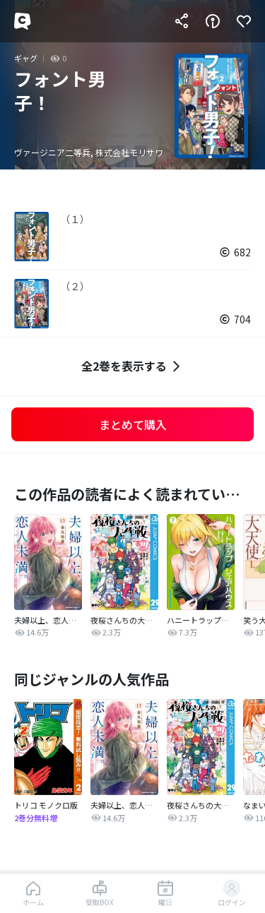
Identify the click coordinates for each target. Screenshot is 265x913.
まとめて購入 (133, 424)
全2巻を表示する (132, 366)
